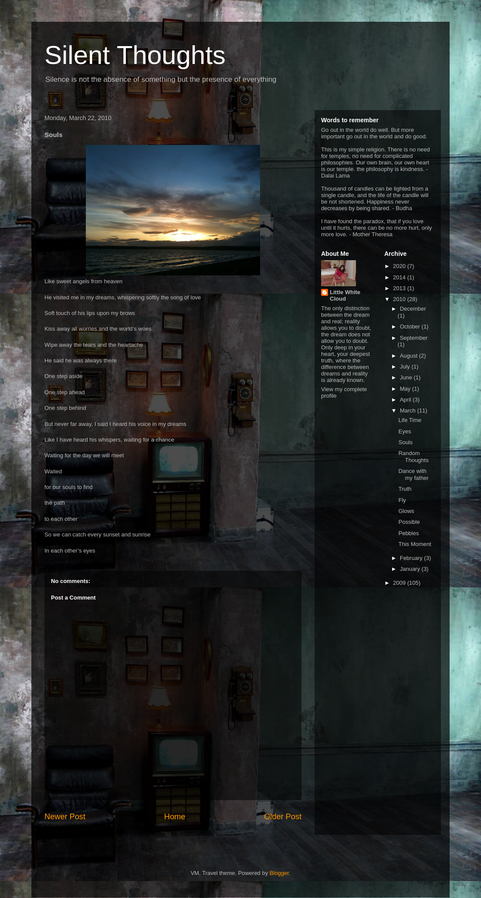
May (406, 388)
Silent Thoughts (135, 55)
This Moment (414, 544)
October (411, 326)
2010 (400, 299)
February (412, 558)
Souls (405, 442)
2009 (400, 583)
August (409, 355)
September (414, 338)
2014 (400, 277)
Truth (404, 489)
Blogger (279, 873)
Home (175, 816)
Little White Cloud (345, 295)
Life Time (409, 420)
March (408, 410)
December (413, 308)
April (406, 399)
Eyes (404, 431)
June (407, 377)
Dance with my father (413, 474)
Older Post (282, 816)
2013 (400, 288)
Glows (406, 511)
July (406, 366)
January (411, 569)
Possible (409, 522)
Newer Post (64, 816)
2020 (400, 266)
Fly (402, 500)
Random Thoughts (413, 456)
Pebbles (408, 533)
